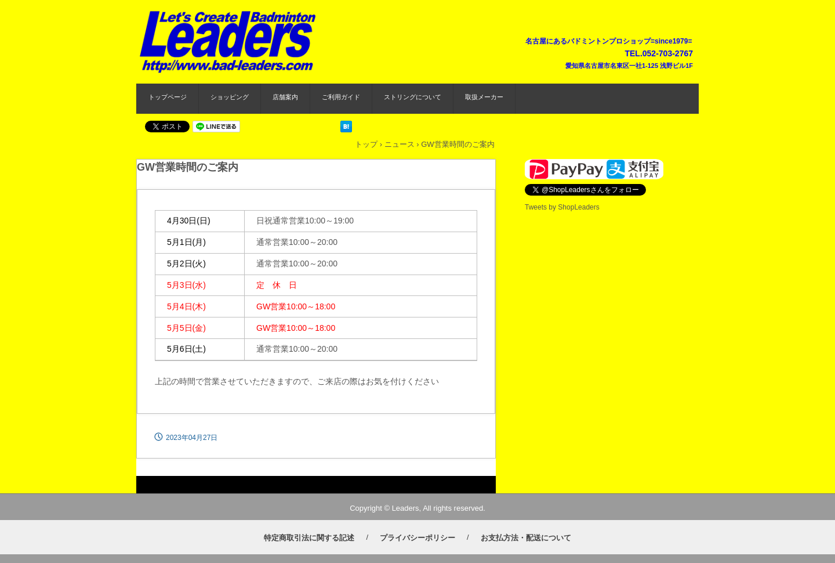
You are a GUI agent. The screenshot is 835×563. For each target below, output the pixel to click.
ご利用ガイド (341, 96)
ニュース (399, 144)
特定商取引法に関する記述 (309, 538)
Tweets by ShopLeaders (562, 207)
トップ (366, 144)
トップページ (167, 96)
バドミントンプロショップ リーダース (229, 40)
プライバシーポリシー (417, 538)
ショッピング (229, 96)
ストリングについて (412, 96)
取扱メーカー (484, 96)
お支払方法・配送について (526, 538)
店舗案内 (285, 96)
